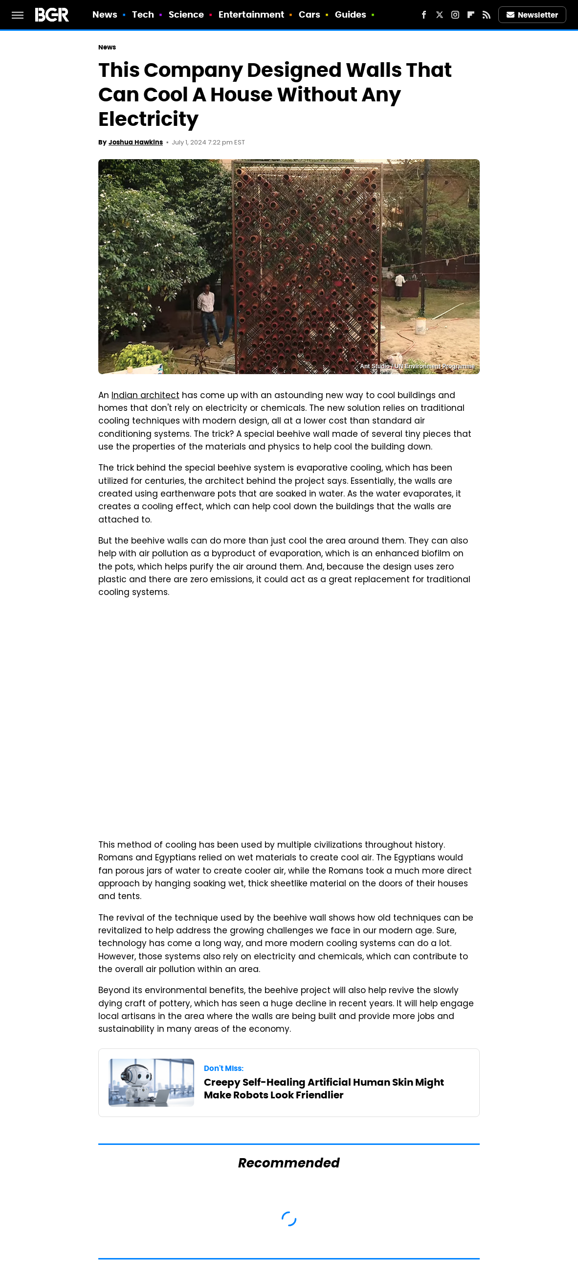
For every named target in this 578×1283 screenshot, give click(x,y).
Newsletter (532, 15)
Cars (309, 14)
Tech (143, 14)
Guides (351, 14)
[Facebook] (424, 15)
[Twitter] (440, 15)
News (104, 14)
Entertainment (251, 14)
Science (186, 14)
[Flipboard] (471, 15)
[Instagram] (455, 15)
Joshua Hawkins (136, 142)
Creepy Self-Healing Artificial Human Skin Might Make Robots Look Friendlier (324, 1088)
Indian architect (145, 396)
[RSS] (486, 15)
